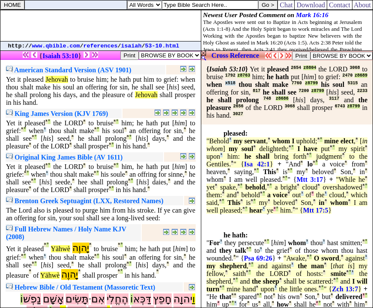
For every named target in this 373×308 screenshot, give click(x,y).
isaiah (131, 46)
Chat (286, 5)
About (362, 5)
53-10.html (162, 46)
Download (311, 5)
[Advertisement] (100, 25)
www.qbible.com (56, 46)
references (101, 46)
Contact (339, 5)
